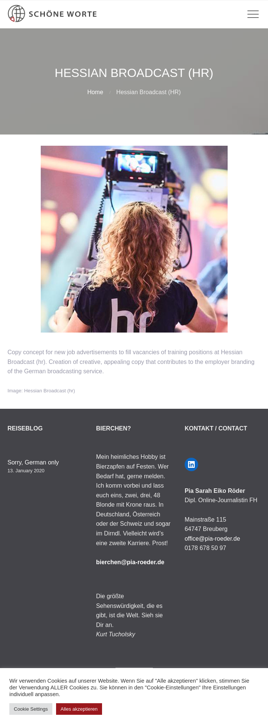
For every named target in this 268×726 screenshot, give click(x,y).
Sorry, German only (33, 462)
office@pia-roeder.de (212, 538)
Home (95, 92)
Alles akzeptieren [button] (79, 709)
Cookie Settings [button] (31, 709)
